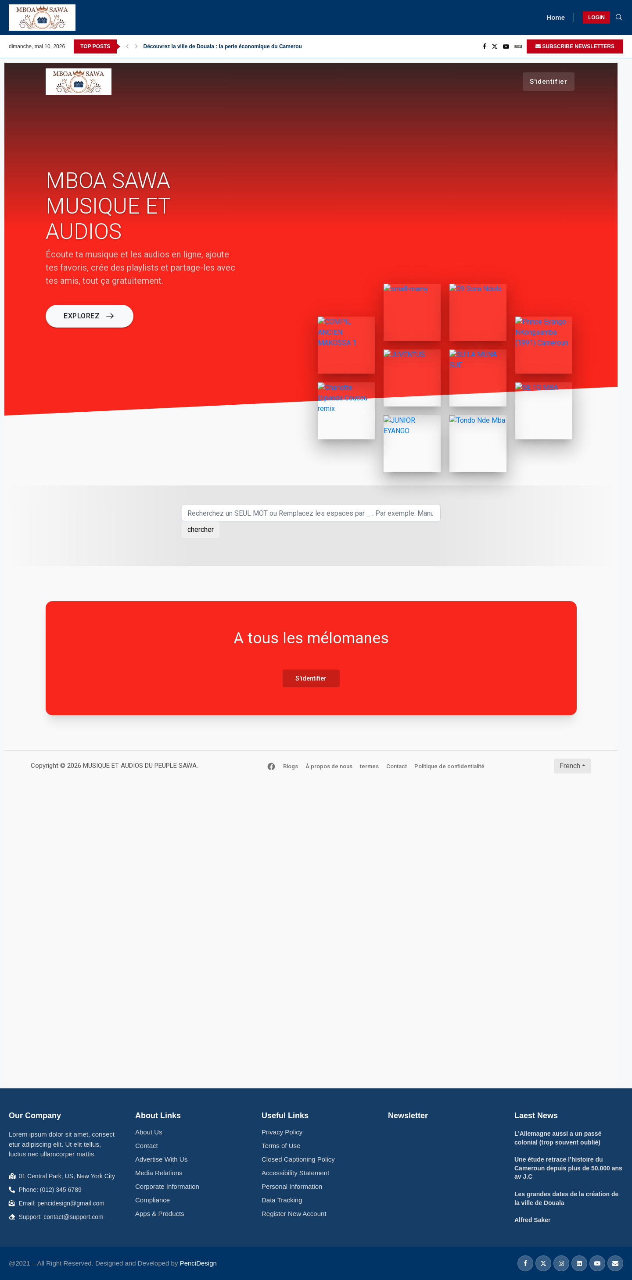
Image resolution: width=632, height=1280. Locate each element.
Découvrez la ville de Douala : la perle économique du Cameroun (224, 46)
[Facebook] (484, 46)
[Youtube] (506, 46)
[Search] (618, 17)
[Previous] (127, 46)
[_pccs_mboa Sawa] (518, 46)
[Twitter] (494, 46)
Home (555, 17)
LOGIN (596, 17)
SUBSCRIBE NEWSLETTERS (574, 46)
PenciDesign (198, 1263)
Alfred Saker (532, 1219)
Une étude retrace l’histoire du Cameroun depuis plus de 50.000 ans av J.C (568, 1168)
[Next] (136, 46)
